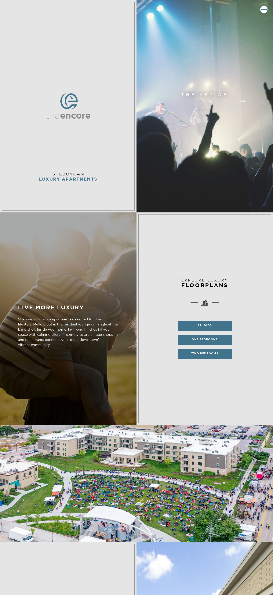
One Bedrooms (205, 339)
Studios (205, 325)
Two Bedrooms (204, 353)
